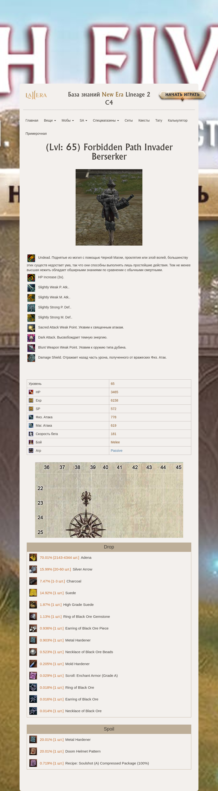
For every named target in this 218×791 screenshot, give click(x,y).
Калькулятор (177, 120)
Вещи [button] (50, 120)
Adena (60, 557)
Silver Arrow (60, 569)
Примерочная (36, 133)
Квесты (144, 120)
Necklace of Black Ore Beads (71, 652)
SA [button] (83, 120)
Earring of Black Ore (63, 699)
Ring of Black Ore (61, 687)
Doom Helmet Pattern (65, 751)
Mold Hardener (59, 663)
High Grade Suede (61, 604)
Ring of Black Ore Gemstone (69, 616)
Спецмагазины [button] (106, 120)
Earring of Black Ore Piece (69, 628)
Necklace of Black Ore (65, 711)
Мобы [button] (68, 120)
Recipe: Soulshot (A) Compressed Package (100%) (89, 763)
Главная (32, 120)
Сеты (129, 120)
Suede (52, 593)
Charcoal (55, 581)
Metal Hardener (60, 640)
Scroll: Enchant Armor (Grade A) (73, 675)
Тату (158, 120)
